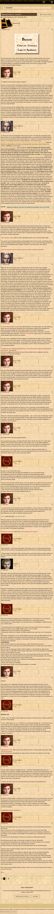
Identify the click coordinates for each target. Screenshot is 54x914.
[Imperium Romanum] (0, 2)
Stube (2, 61)
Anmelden (35, 896)
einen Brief (16, 437)
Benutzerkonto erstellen (22, 896)
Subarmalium (14, 649)
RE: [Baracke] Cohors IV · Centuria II (10, 810)
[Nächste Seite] (8, 878)
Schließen (14, 911)
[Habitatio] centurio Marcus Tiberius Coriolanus (14, 81)
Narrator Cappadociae (8, 17)
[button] (52, 2)
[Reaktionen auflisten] (3, 211)
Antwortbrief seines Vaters (9, 441)
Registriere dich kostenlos (37, 890)
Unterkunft (39, 63)
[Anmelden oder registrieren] (47, 2)
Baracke (22, 58)
